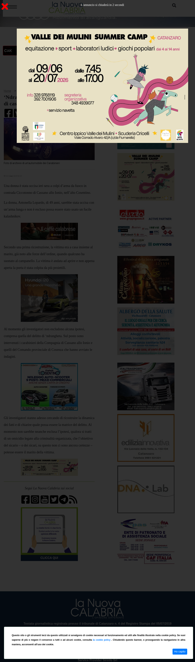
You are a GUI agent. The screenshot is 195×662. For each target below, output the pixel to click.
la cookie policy (102, 640)
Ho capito (179, 651)
